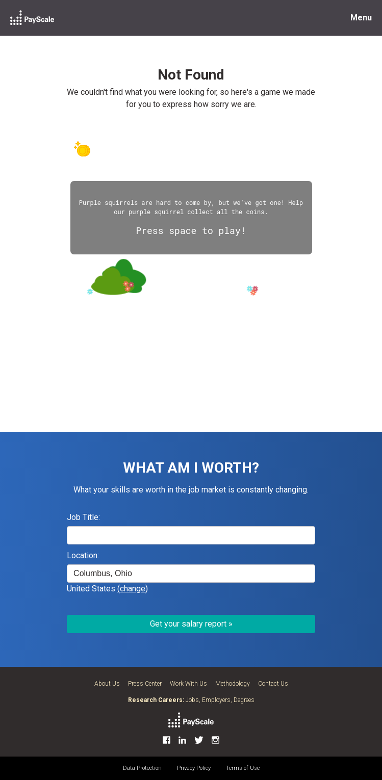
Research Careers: (156, 700)
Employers (216, 700)
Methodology (232, 683)
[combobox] (191, 573)
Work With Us (188, 683)
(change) (132, 588)
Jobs (192, 700)
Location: (83, 555)
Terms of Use (243, 768)
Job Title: (83, 517)
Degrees (244, 700)
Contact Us (273, 683)
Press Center (145, 683)
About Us (107, 683)
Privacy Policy (194, 768)
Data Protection (142, 768)
